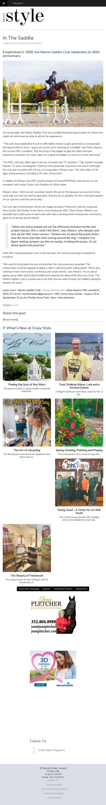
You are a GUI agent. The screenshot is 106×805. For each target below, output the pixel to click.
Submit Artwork (54, 784)
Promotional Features (63, 589)
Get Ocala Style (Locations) (54, 789)
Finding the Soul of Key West (26, 384)
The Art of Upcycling (27, 450)
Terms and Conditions (54, 793)
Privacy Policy (54, 797)
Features (46, 589)
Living (15, 305)
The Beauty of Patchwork (27, 575)
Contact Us (53, 780)
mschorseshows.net (53, 290)
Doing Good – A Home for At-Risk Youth (79, 511)
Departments (81, 589)
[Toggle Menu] (3, 3)
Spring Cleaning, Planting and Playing (79, 450)
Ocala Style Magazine (51, 750)
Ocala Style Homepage (29, 589)
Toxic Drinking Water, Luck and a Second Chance (79, 386)
